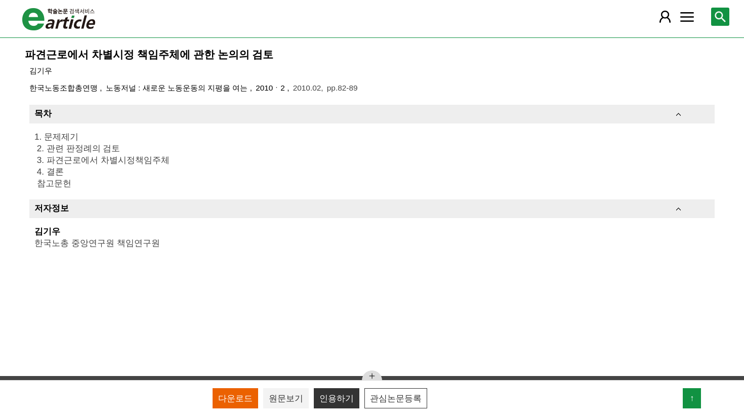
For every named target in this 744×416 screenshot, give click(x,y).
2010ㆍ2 (271, 88)
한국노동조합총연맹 (64, 88)
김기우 (40, 70)
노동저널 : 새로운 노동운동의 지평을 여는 (178, 88)
